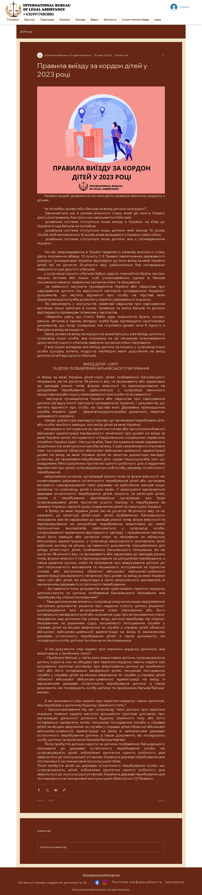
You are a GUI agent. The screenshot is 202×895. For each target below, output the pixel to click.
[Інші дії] (163, 55)
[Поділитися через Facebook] (38, 790)
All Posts (26, 32)
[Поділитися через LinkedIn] (55, 790)
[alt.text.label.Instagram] (105, 882)
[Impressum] (175, 882)
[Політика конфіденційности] (137, 882)
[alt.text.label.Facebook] (97, 882)
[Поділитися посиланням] (64, 790)
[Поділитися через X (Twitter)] (47, 790)
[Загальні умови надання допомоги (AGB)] (55, 882)
